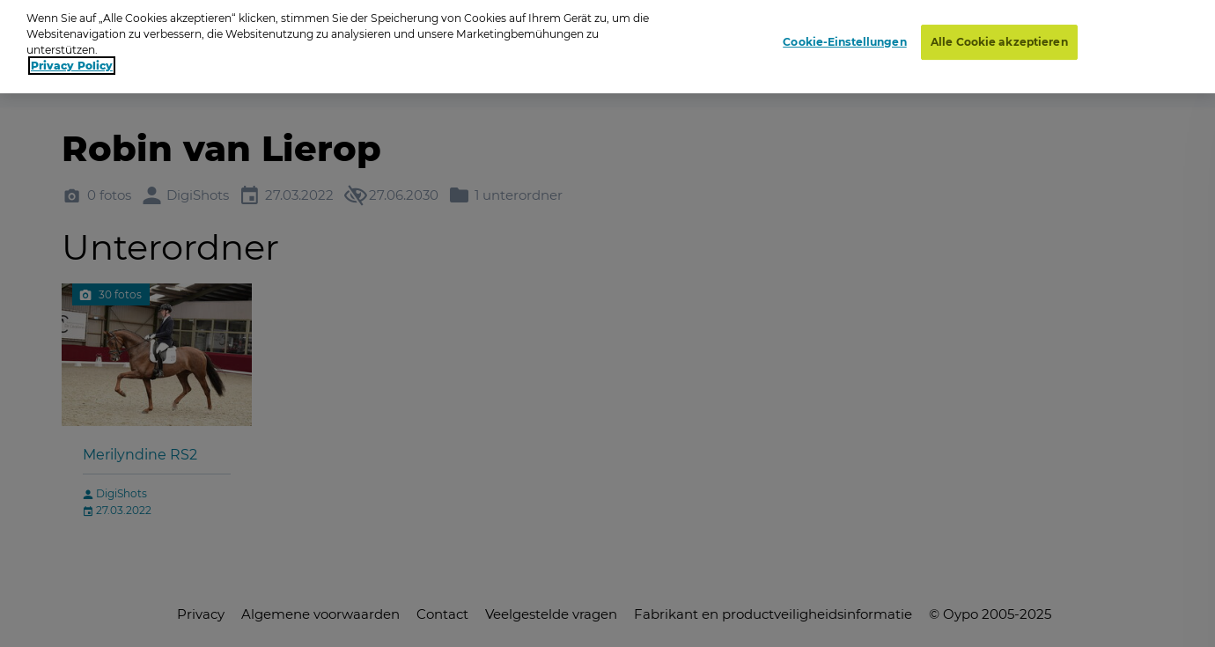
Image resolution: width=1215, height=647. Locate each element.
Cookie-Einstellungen (844, 34)
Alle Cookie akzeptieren (999, 34)
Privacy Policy (72, 58)
